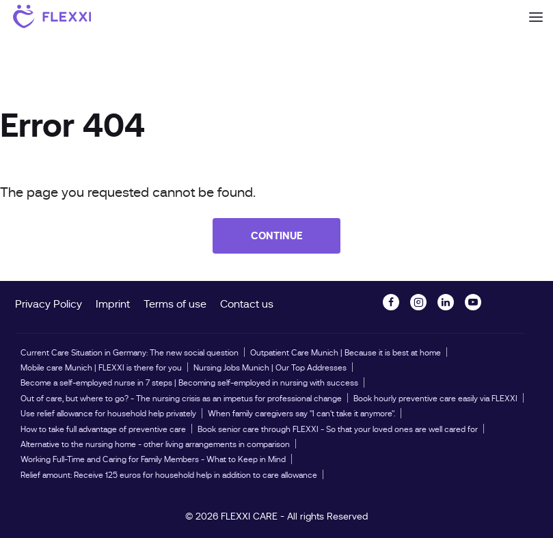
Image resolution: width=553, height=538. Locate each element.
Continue (277, 235)
